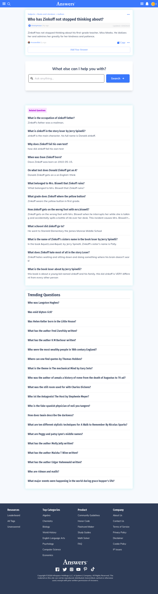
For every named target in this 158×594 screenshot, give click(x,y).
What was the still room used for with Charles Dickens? (59, 387)
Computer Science (52, 549)
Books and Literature (46, 14)
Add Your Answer (79, 49)
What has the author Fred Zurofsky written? (52, 331)
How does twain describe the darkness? (51, 415)
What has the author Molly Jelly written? (50, 443)
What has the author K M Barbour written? (52, 340)
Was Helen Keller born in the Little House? (52, 321)
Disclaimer (118, 538)
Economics (48, 555)
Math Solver (84, 538)
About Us (117, 515)
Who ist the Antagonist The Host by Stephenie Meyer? (58, 396)
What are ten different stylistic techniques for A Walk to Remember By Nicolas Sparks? (77, 424)
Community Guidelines (89, 515)
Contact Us (118, 521)
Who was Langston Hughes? (43, 302)
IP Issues (117, 549)
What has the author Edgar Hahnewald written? (55, 462)
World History (49, 532)
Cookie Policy (119, 543)
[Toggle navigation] (141, 3)
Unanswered (13, 526)
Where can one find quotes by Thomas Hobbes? (55, 359)
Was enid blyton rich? (40, 312)
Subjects (31, 14)
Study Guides (84, 532)
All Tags (11, 521)
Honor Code (84, 521)
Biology (46, 526)
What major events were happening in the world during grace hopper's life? (71, 481)
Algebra (46, 515)
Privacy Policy (119, 532)
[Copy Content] (121, 42)
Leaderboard (13, 515)
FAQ (80, 543)
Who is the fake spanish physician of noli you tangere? (59, 406)
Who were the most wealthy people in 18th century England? (62, 349)
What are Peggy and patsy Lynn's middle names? (55, 434)
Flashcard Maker (86, 526)
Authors (60, 14)
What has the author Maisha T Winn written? (53, 452)
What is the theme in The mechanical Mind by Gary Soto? (60, 368)
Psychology (48, 543)
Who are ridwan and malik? (43, 471)
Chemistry (48, 521)
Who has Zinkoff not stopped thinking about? (65, 19)
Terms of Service (121, 526)
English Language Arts (54, 538)
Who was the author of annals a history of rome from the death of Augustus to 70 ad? (77, 377)
